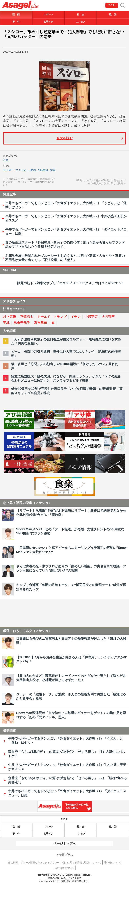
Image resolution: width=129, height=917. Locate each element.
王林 (6, 323)
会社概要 (13, 862)
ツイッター (21, 169)
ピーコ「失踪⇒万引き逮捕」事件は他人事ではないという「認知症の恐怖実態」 (66, 354)
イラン (75, 317)
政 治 (112, 14)
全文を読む (65, 138)
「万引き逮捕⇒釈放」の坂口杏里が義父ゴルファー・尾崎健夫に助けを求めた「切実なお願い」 (66, 341)
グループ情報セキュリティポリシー (40, 862)
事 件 (16, 21)
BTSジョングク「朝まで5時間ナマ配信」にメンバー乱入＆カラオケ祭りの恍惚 (101, 182)
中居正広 (91, 317)
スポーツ (48, 14)
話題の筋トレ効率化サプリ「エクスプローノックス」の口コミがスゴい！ (70, 283)
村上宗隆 (9, 317)
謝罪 (52, 169)
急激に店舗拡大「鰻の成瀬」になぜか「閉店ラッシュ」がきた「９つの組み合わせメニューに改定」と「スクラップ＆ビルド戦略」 (66, 378)
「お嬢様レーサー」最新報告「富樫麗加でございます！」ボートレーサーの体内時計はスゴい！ (29, 181)
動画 (33, 169)
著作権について (112, 862)
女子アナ (48, 21)
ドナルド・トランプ (51, 317)
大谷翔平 (108, 317)
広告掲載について (64, 868)
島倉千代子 (22, 323)
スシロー (8, 169)
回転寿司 (43, 169)
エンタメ (80, 21)
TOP (112, 5)
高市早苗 (40, 323)
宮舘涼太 (26, 317)
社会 (5, 159)
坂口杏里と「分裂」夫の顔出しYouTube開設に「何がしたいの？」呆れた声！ (64, 366)
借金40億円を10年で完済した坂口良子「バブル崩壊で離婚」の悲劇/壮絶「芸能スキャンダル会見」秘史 (67, 391)
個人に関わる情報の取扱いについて (81, 862)
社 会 (80, 14)
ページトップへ (64, 843)
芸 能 (16, 14)
